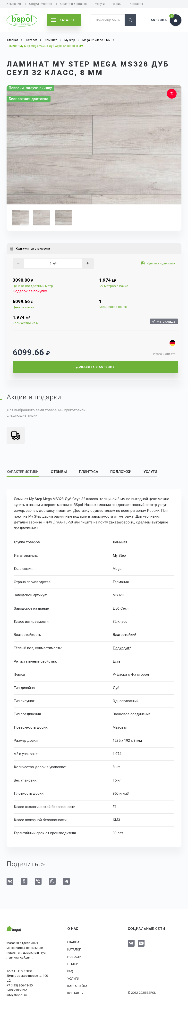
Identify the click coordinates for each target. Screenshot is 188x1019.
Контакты (136, 4)
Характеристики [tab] (23, 472)
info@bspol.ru (17, 994)
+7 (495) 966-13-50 (20, 985)
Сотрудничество (40, 4)
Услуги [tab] (150, 472)
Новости (74, 956)
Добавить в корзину (95, 367)
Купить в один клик (161, 263)
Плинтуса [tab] (88, 472)
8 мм (137, 740)
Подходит (121, 648)
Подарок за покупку (30, 291)
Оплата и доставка (73, 4)
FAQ (70, 971)
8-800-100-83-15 (18, 990)
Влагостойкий (124, 634)
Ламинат (120, 542)
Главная (74, 942)
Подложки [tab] (120, 472)
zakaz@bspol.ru (121, 522)
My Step (119, 555)
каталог (63, 20)
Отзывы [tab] (59, 472)
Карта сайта (77, 985)
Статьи (72, 964)
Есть (116, 661)
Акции (117, 4)
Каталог (74, 949)
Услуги (100, 4)
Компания (14, 4)
